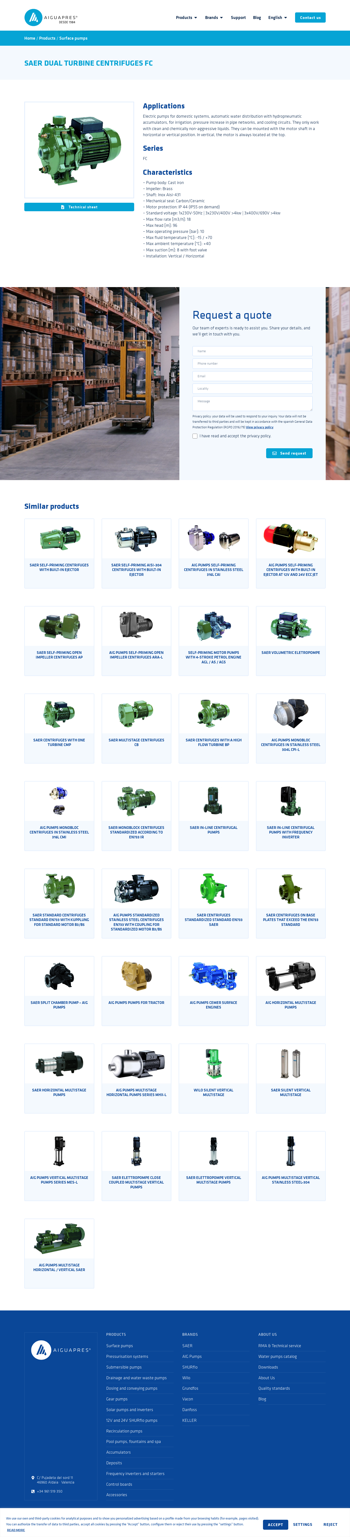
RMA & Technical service (279, 1354)
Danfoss (189, 1418)
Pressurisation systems (127, 1365)
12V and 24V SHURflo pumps (132, 1429)
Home (29, 38)
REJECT (298, 1524)
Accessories (116, 1503)
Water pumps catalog (277, 1365)
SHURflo (190, 1375)
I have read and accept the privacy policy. (235, 444)
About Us (266, 1386)
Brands (210, 17)
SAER (187, 1354)
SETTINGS (265, 1524)
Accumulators (118, 1460)
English (274, 17)
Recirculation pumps (124, 1439)
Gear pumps (117, 1407)
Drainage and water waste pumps (136, 1386)
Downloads (268, 1375)
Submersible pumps (124, 1375)
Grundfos (190, 1397)
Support (234, 17)
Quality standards (274, 1397)
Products (183, 17)
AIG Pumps (192, 1365)
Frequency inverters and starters (135, 1482)
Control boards (119, 1492)
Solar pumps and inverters (129, 1418)
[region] (175, 1522)
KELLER (189, 1429)
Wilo (186, 1386)
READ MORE (42, 1530)
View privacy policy (259, 435)
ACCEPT (329, 1524)
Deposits (114, 1471)
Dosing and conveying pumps (132, 1397)
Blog (253, 17)
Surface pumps (73, 38)
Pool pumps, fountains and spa (133, 1450)
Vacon (187, 1407)
